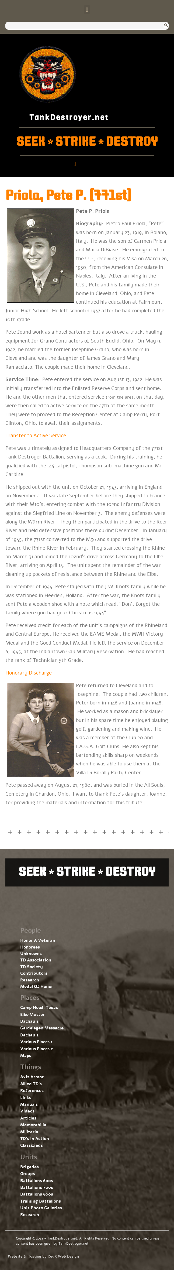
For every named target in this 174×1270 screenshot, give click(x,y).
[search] (82, 25)
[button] (86, 9)
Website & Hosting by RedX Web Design (43, 1256)
